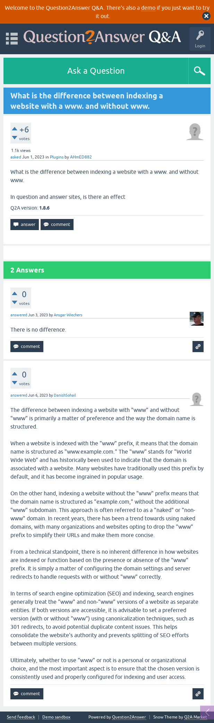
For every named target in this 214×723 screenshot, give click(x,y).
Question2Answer (129, 717)
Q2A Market (195, 717)
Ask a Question (96, 70)
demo (148, 8)
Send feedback (21, 717)
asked (15, 157)
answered (18, 315)
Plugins (56, 157)
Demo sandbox (56, 717)
